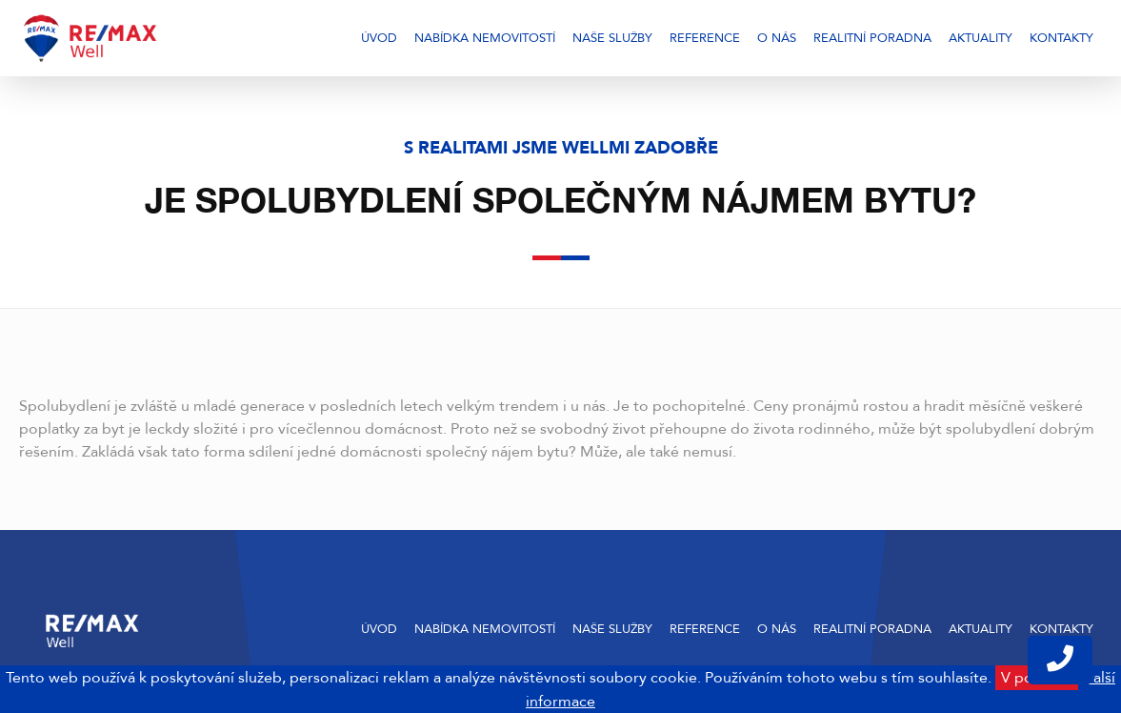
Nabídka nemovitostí (484, 38)
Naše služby (612, 38)
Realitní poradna (872, 38)
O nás (776, 38)
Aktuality (980, 38)
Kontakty (1061, 38)
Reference (705, 38)
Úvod (379, 38)
